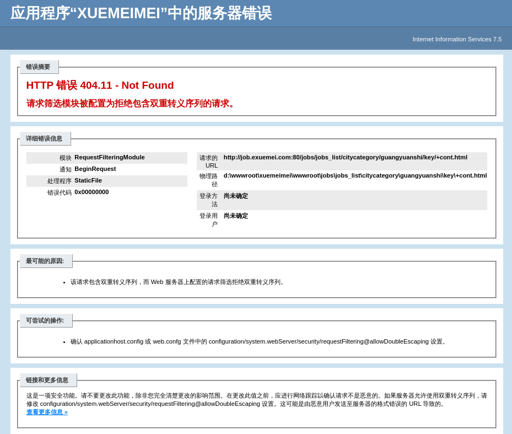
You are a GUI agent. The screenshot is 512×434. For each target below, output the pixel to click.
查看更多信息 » (47, 412)
